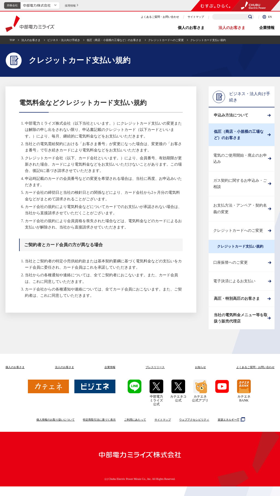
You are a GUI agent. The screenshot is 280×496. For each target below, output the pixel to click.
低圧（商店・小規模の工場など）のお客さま (114, 40)
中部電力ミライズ (29, 24)
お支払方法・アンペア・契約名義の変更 (240, 213)
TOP (12, 40)
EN (267, 16)
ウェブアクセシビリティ (194, 429)
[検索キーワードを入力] (233, 17)
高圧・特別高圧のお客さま (236, 305)
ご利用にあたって (135, 429)
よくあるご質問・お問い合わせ (160, 16)
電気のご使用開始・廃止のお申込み (240, 163)
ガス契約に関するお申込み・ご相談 (240, 188)
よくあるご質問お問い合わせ (255, 376)
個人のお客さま (191, 28)
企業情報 (267, 28)
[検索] (250, 17)
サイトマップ (196, 16)
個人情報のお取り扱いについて (55, 429)
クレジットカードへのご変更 (166, 40)
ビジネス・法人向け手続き (63, 40)
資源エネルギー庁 (231, 429)
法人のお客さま (231, 28)
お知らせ (200, 376)
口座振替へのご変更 (230, 267)
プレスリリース (155, 376)
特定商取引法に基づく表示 (99, 429)
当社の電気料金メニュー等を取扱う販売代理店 (240, 326)
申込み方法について (230, 117)
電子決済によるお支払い (234, 286)
